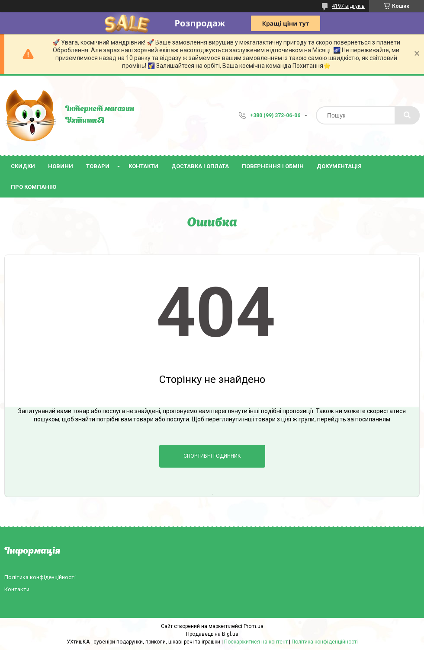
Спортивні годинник (212, 456)
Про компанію (33, 187)
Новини (60, 166)
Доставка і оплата (200, 166)
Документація (339, 166)
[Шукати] (407, 115)
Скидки (23, 166)
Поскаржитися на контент (256, 642)
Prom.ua (253, 626)
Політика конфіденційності (40, 577)
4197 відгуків (348, 6)
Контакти (143, 166)
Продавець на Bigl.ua (212, 634)
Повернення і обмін (273, 166)
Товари (97, 166)
